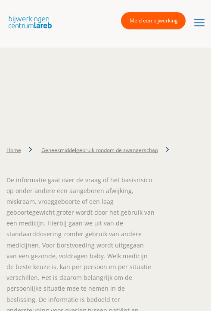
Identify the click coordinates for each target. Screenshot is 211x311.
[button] (28, 22)
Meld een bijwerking (154, 20)
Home (13, 150)
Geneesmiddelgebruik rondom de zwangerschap (99, 150)
